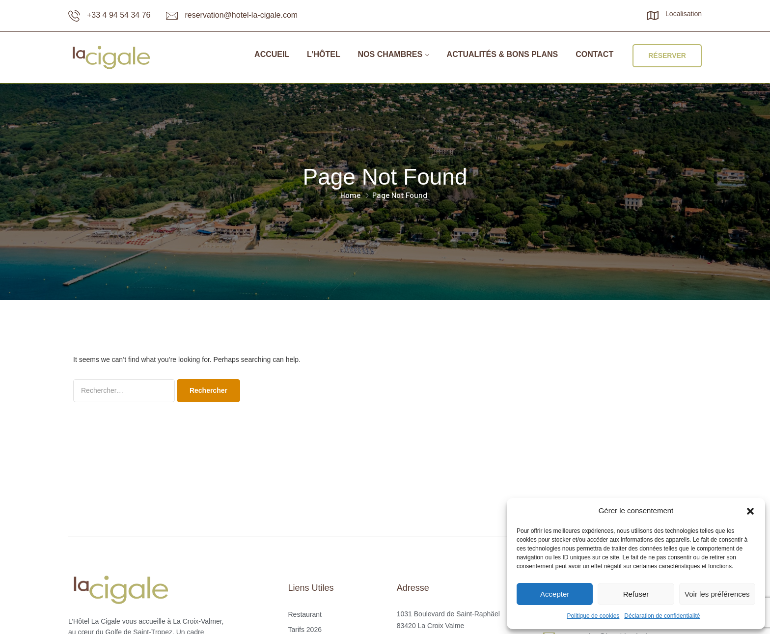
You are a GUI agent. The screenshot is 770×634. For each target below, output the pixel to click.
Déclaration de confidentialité (662, 615)
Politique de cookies (593, 615)
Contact (594, 54)
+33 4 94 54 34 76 (118, 15)
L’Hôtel (323, 54)
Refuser (636, 594)
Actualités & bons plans (502, 54)
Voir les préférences (717, 594)
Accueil (271, 54)
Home (350, 194)
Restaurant (304, 614)
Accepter (554, 594)
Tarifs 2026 (304, 630)
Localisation (683, 14)
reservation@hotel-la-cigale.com (241, 15)
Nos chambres (390, 54)
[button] (750, 511)
